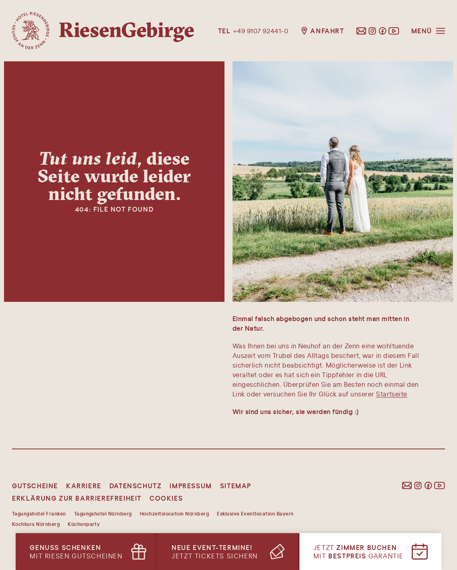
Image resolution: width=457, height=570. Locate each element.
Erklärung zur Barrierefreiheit (77, 498)
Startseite (391, 394)
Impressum (191, 485)
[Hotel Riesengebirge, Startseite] (103, 30)
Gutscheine (35, 485)
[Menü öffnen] (428, 30)
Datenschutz (135, 485)
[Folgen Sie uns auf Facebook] (382, 31)
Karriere (83, 485)
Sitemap (235, 485)
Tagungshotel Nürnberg (103, 513)
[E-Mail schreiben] (361, 31)
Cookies (166, 498)
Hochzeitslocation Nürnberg (174, 513)
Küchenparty (84, 524)
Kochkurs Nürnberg (36, 524)
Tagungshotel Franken (39, 513)
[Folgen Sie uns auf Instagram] (372, 31)
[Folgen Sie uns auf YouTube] (394, 31)
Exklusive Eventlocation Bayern (255, 513)
